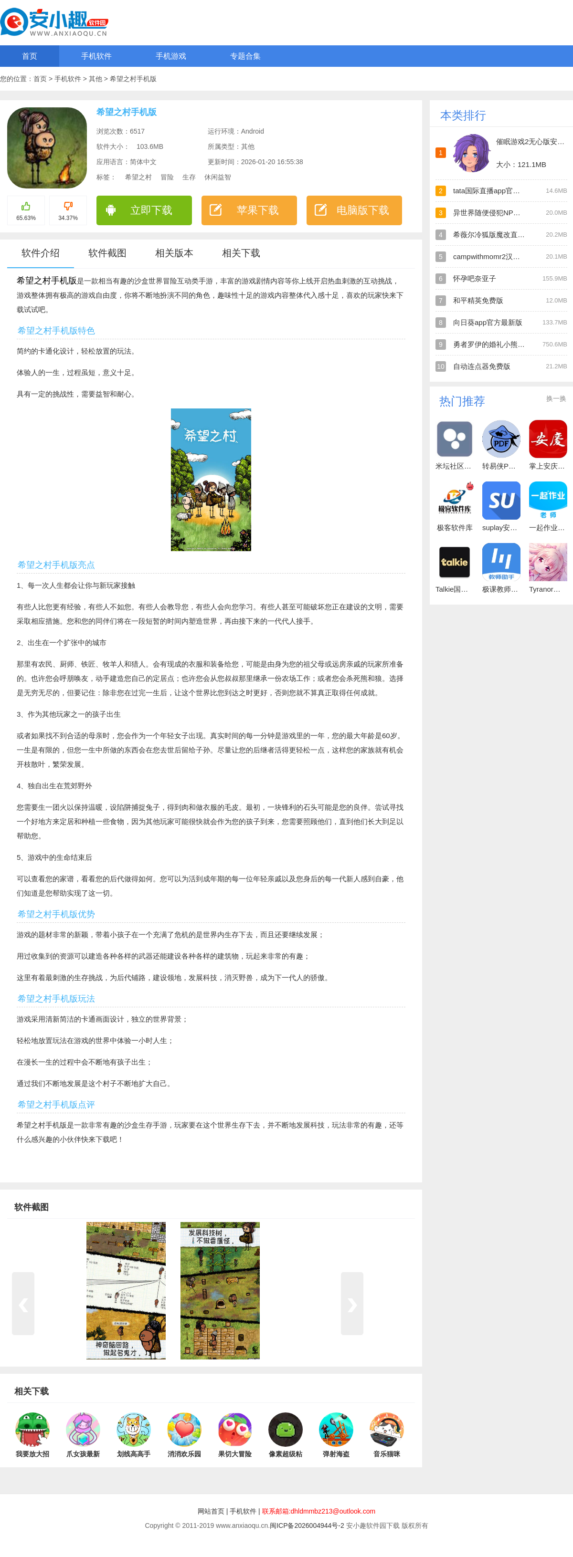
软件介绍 (40, 253)
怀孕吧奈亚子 (474, 278)
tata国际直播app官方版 (490, 191)
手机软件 (96, 56)
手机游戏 (171, 56)
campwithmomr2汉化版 (490, 256)
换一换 (556, 398)
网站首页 (211, 1511)
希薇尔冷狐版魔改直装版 (492, 234)
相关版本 (174, 253)
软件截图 (107, 253)
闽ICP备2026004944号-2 (307, 1525)
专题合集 (245, 56)
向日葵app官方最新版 (487, 322)
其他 (96, 79)
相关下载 (241, 253)
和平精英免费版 (478, 300)
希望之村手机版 (133, 79)
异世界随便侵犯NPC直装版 (496, 213)
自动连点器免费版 (481, 366)
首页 (29, 56)
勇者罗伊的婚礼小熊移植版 (496, 344)
